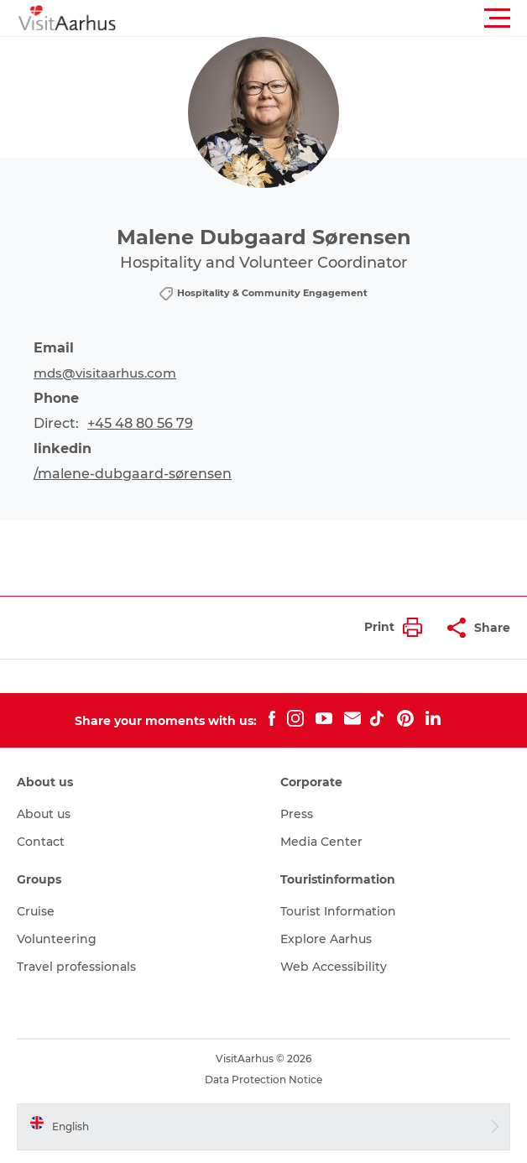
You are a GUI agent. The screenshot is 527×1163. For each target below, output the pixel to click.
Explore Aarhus (326, 939)
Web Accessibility (333, 966)
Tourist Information (338, 911)
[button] (339, 18)
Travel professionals (76, 966)
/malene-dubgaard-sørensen (133, 474)
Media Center (321, 841)
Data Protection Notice (263, 1079)
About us (43, 813)
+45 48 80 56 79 (140, 423)
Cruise (36, 911)
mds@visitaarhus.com (105, 373)
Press (296, 813)
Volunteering (57, 939)
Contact (41, 841)
